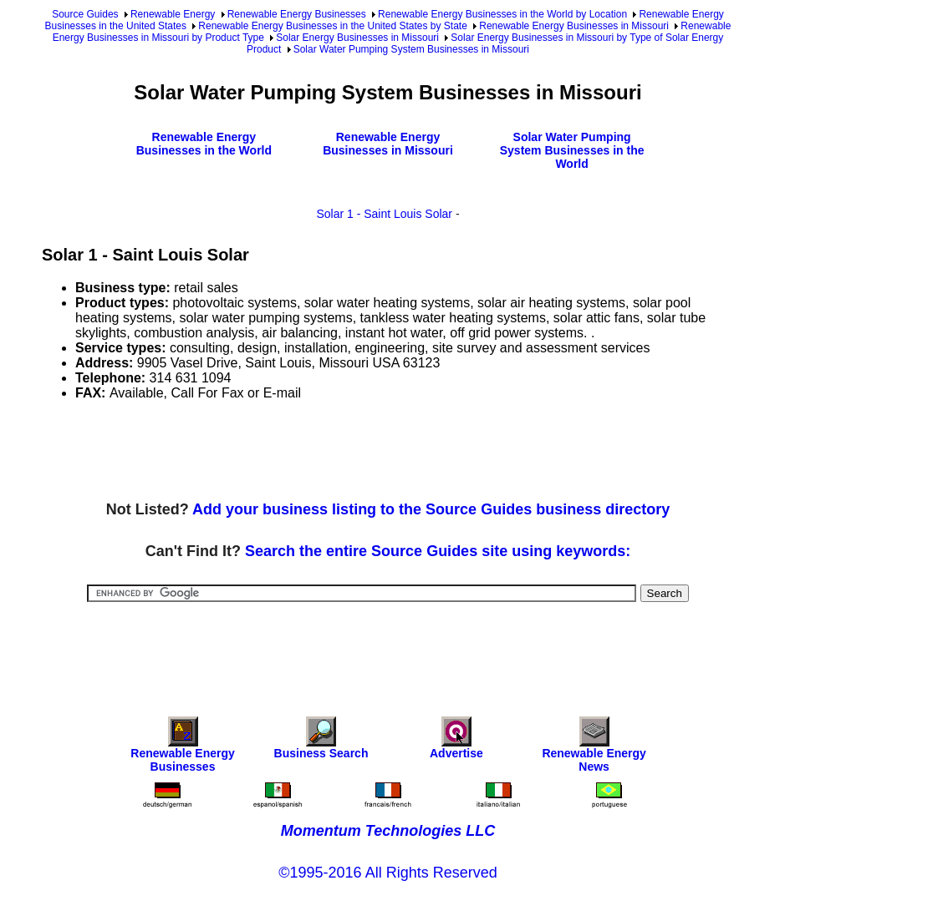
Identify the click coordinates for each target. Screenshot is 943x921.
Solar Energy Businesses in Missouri (357, 37)
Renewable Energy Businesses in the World (204, 143)
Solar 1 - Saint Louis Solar (384, 213)
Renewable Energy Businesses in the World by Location (502, 14)
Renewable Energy (172, 14)
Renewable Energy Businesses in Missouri (574, 26)
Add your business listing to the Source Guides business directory (431, 509)
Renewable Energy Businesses (296, 14)
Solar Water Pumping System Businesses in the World (572, 150)
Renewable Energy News (594, 748)
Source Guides (85, 14)
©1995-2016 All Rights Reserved (387, 872)
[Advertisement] (346, 451)
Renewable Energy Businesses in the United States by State (332, 26)
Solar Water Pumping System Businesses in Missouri (411, 49)
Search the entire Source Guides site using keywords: (437, 551)
